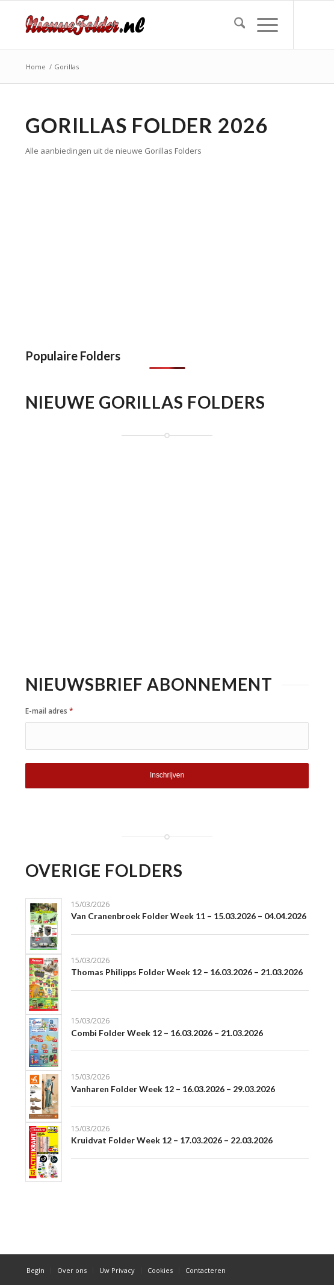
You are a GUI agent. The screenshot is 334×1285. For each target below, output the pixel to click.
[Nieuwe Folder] (138, 25)
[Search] (234, 25)
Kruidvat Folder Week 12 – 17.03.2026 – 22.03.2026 (172, 1140)
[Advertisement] (126, 249)
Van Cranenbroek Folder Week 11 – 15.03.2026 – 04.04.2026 (188, 916)
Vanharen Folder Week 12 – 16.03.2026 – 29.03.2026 (173, 1089)
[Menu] (261, 25)
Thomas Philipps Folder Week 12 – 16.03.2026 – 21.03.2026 (187, 972)
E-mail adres (49, 711)
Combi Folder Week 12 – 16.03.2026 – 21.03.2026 (167, 1033)
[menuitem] (234, 25)
